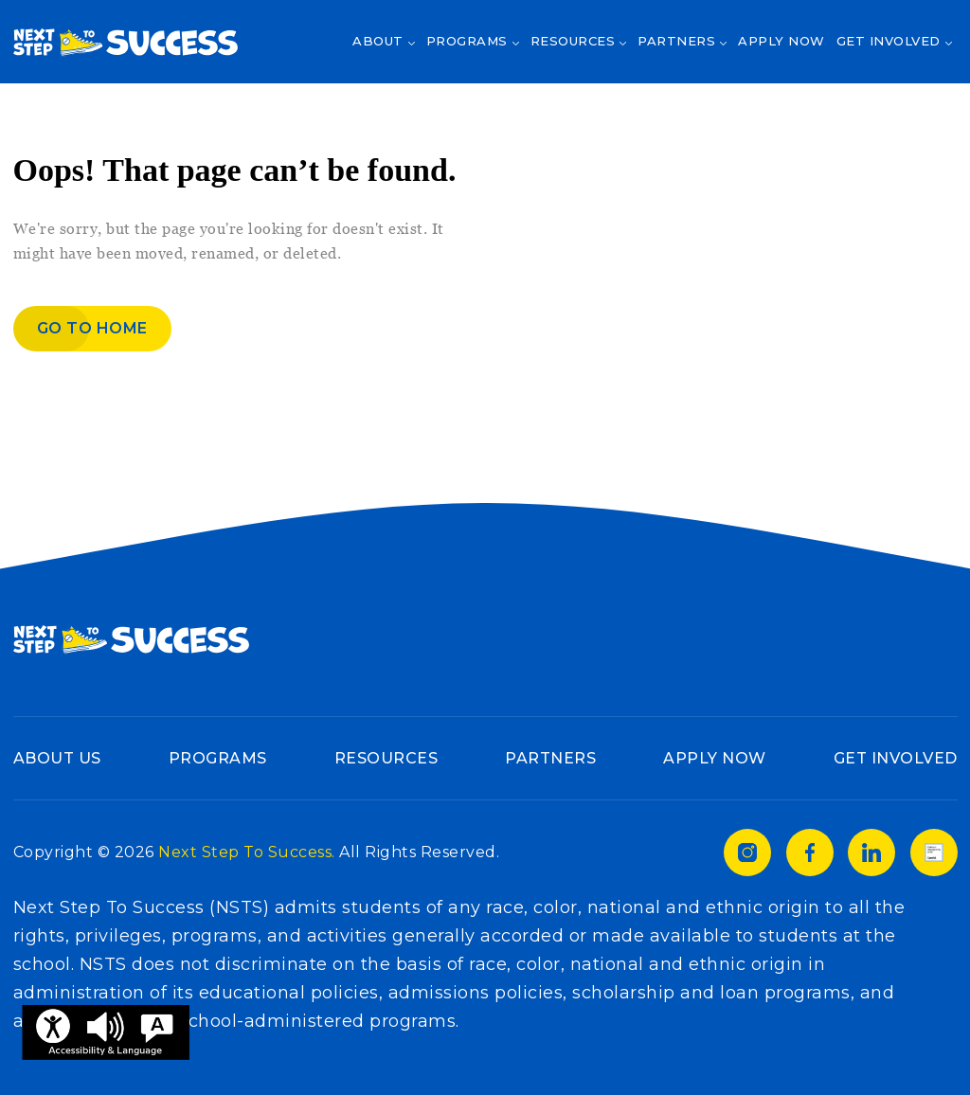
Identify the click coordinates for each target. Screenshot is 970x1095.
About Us (57, 758)
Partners (676, 40)
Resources (573, 40)
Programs (467, 40)
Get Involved (888, 40)
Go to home (92, 328)
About (378, 40)
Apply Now (781, 40)
